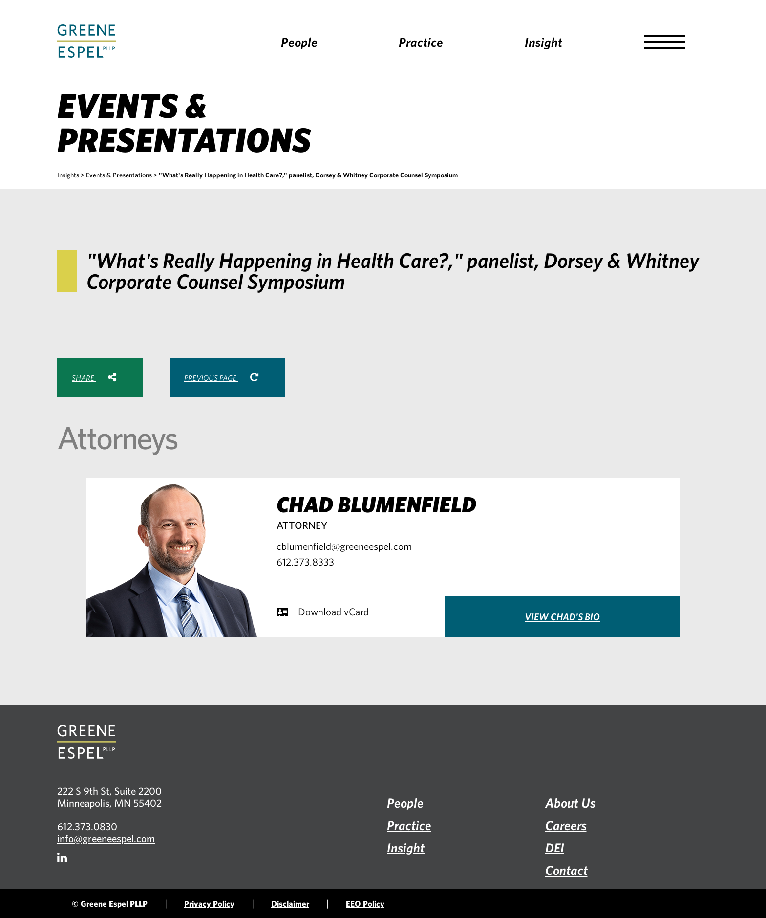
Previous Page (221, 377)
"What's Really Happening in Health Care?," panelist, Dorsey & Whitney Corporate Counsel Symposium (308, 175)
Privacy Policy (209, 903)
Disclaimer (290, 903)
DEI (554, 847)
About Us (570, 802)
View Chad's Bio (562, 616)
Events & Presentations (119, 175)
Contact (566, 869)
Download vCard (323, 611)
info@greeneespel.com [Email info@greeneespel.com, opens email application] (106, 838)
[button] (665, 42)
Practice (421, 41)
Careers (566, 824)
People (299, 41)
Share (94, 377)
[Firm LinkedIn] (62, 857)
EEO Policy (365, 903)
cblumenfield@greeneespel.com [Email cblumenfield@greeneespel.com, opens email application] (344, 546)
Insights (68, 175)
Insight (543, 41)
